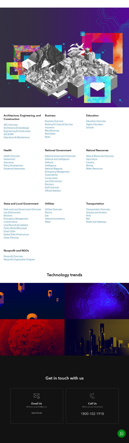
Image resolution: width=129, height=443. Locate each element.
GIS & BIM (8, 134)
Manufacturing (52, 130)
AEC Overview (11, 124)
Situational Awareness (14, 168)
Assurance (9, 162)
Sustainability (51, 175)
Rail (88, 218)
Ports (88, 215)
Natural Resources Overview (100, 156)
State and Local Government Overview (22, 209)
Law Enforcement (53, 181)
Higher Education (94, 124)
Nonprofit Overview (13, 256)
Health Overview (12, 156)
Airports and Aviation (96, 212)
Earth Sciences (52, 187)
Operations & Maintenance (17, 137)
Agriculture (91, 159)
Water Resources (94, 168)
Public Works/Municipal (15, 228)
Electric (48, 212)
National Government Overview (60, 156)
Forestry (90, 162)
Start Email (37, 413)
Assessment (9, 159)
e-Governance (10, 221)
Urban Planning (11, 237)
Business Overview (54, 121)
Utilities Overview (53, 209)
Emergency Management (57, 171)
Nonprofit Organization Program (19, 259)
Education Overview (96, 121)
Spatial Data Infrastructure (16, 234)
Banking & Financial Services (59, 124)
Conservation (51, 178)
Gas (47, 215)
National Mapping (53, 168)
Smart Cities (9, 231)
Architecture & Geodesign (16, 128)
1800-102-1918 (92, 414)
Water (48, 221)
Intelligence (50, 165)
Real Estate (50, 133)
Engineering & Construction (17, 131)
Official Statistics (53, 190)
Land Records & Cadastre (16, 225)
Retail (47, 137)
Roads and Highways (96, 221)
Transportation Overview (98, 209)
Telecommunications (55, 218)
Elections (49, 184)
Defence (49, 162)
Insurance (49, 127)
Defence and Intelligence (57, 159)
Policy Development (13, 165)
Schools (90, 127)
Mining (89, 165)
